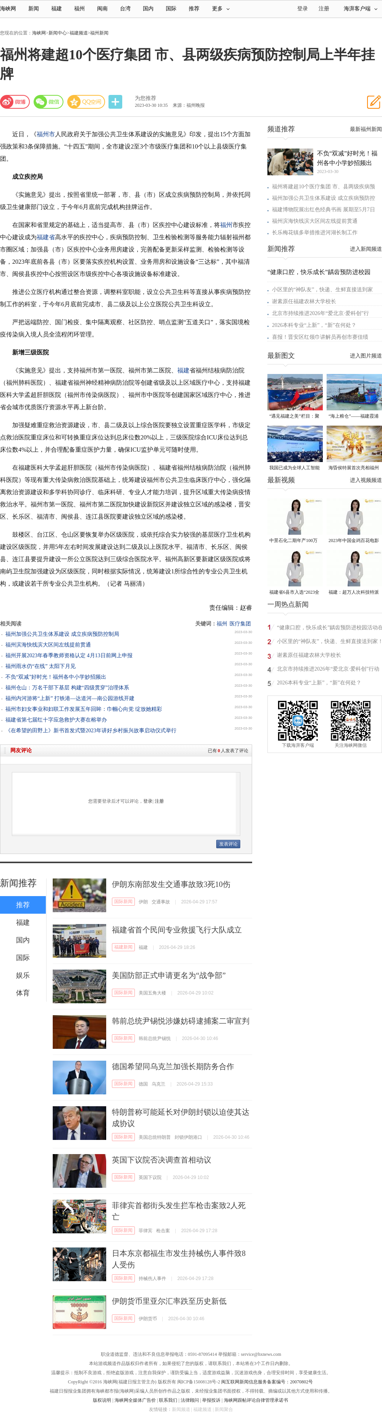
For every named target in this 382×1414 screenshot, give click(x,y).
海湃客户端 (360, 8)
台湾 (125, 8)
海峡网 (8, 8)
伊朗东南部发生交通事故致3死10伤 (171, 884)
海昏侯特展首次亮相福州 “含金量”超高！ (354, 468)
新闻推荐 (18, 883)
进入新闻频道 (366, 249)
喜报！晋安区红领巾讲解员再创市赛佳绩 (320, 337)
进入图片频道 (366, 356)
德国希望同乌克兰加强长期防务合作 (173, 1066)
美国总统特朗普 (155, 1137)
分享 (116, 102)
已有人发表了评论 (228, 750)
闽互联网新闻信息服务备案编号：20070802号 (267, 1382)
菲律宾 (145, 1230)
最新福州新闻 (366, 129)
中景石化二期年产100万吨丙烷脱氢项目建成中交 (294, 541)
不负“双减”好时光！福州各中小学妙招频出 (55, 677)
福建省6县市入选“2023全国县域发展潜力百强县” (294, 592)
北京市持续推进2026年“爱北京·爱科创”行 (320, 313)
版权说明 (102, 1400)
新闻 (33, 8)
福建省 (46, 237)
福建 (56, 8)
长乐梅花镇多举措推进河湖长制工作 (315, 232)
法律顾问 (190, 1400)
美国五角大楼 (152, 993)
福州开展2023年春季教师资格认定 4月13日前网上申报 (69, 655)
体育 (23, 993)
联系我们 (168, 1400)
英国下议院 (150, 1177)
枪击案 (163, 1230)
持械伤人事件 (152, 1278)
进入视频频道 (366, 480)
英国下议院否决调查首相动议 (161, 1160)
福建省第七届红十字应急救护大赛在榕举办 (56, 720)
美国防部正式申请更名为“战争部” (169, 975)
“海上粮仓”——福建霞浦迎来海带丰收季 (354, 416)
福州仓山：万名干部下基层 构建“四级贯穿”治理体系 (67, 688)
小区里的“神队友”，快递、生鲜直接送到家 (322, 289)
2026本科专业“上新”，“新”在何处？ (314, 325)
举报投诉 (211, 1400)
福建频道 (79, 33)
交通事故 (161, 902)
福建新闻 (123, 947)
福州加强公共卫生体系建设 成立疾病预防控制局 (62, 634)
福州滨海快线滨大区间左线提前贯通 (48, 645)
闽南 (102, 8)
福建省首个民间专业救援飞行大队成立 (177, 930)
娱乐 (23, 975)
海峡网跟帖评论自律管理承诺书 (256, 1400)
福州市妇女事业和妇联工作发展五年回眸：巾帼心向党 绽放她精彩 (83, 709)
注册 (324, 8)
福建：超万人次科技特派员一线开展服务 (354, 592)
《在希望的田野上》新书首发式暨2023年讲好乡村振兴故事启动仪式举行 (90, 730)
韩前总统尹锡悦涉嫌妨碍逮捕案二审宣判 (180, 1021)
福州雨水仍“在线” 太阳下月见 (40, 666)
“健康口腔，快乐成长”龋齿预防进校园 (319, 272)
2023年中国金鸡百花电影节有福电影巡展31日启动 (354, 541)
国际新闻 (123, 901)
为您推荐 (145, 98)
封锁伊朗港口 (188, 1137)
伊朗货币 (148, 1318)
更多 (221, 8)
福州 (79, 8)
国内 (148, 8)
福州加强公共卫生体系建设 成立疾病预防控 (323, 198)
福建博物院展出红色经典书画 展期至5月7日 (323, 209)
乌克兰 (158, 1084)
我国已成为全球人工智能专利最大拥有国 (294, 468)
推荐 (194, 8)
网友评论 (21, 750)
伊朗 (143, 902)
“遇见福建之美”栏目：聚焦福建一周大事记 (294, 416)
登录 (147, 801)
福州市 (46, 134)
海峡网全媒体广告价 (135, 1400)
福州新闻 (99, 33)
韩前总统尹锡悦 (155, 1038)
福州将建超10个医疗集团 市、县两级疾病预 (323, 186)
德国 (143, 1084)
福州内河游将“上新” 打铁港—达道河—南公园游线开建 (69, 698)
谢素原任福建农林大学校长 (304, 301)
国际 (171, 8)
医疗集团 (240, 624)
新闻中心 (58, 33)
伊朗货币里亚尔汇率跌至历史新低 (169, 1301)
